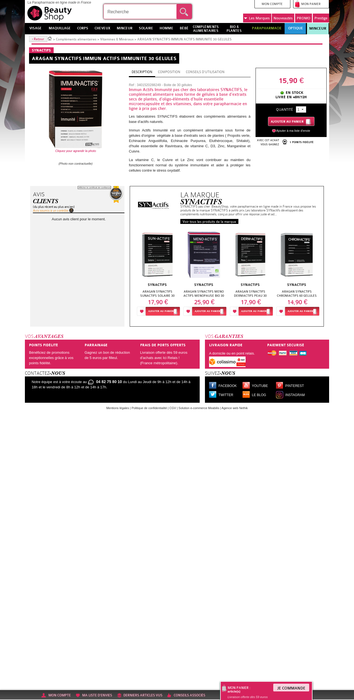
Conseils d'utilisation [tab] (205, 72)
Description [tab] (142, 72)
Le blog (259, 395)
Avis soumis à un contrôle (50, 211)
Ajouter (161, 311)
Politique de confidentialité (149, 408)
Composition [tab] (169, 72)
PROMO (303, 18)
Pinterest (294, 386)
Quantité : (285, 109)
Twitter (225, 395)
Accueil (49, 38)
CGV (173, 408)
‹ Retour (38, 39)
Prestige (320, 18)
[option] (157, 273)
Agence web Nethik (235, 408)
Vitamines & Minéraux (117, 39)
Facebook (227, 386)
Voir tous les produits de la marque (209, 222)
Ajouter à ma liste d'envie (293, 130)
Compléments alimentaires (76, 39)
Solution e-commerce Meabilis (198, 408)
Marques (257, 18)
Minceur (317, 28)
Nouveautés (283, 18)
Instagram (295, 395)
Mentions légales (117, 408)
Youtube (260, 386)
